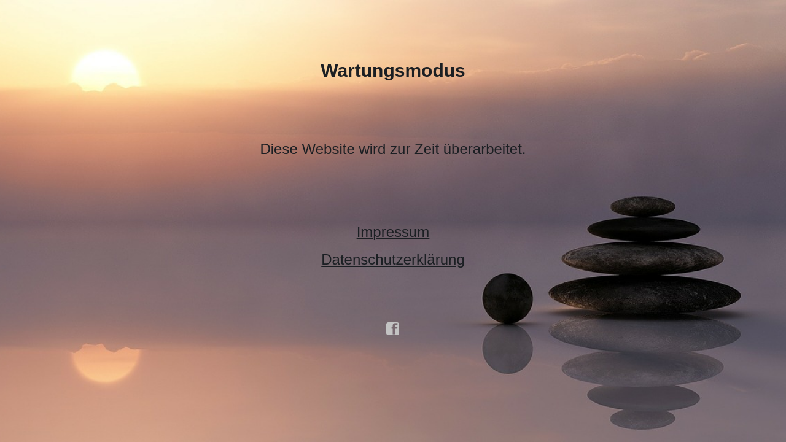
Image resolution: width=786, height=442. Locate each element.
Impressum (393, 231)
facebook (393, 329)
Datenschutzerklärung (392, 259)
